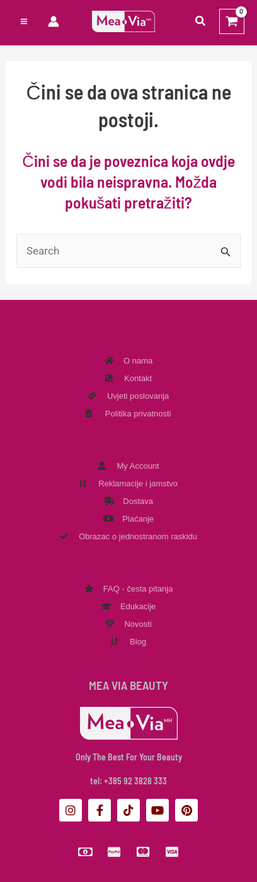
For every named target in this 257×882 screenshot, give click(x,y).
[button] (201, 21)
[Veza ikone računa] (53, 21)
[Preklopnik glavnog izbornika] (24, 21)
